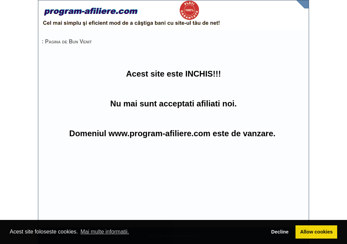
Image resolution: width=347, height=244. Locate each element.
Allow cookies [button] (316, 232)
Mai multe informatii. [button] (104, 232)
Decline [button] (279, 232)
